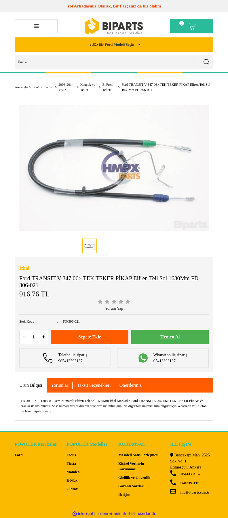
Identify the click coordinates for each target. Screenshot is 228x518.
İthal (24, 268)
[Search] (114, 62)
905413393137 (185, 474)
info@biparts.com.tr (190, 492)
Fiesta (71, 463)
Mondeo (73, 472)
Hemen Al (170, 336)
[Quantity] (33, 337)
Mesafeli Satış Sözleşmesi (138, 455)
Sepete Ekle (89, 336)
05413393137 (184, 483)
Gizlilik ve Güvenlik (134, 477)
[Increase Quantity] (43, 337)
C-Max (72, 489)
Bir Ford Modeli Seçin (112, 44)
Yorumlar (60, 385)
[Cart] (191, 26)
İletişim (124, 494)
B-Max (71, 480)
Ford (18, 455)
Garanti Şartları (131, 486)
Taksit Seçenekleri (94, 385)
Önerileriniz (130, 385)
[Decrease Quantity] (24, 337)
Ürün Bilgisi (30, 385)
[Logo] (114, 26)
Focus (71, 455)
